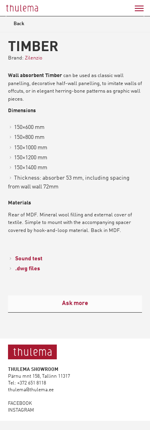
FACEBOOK (20, 403)
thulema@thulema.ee (31, 390)
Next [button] (138, 16)
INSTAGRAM (21, 410)
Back (16, 25)
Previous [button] (12, 16)
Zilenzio (33, 58)
